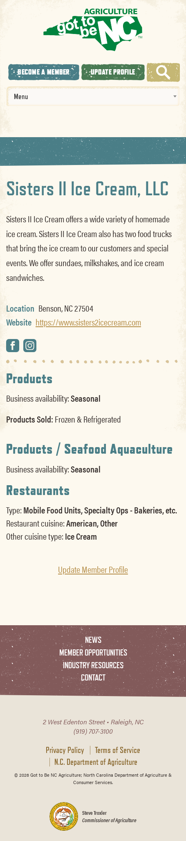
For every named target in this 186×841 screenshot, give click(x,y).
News (93, 640)
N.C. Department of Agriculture (95, 762)
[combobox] (93, 96)
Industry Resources (93, 665)
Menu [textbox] (21, 96)
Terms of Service (117, 750)
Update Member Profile (93, 569)
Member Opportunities (93, 652)
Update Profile (113, 72)
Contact (93, 677)
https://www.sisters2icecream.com (88, 321)
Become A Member (44, 72)
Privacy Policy (65, 750)
